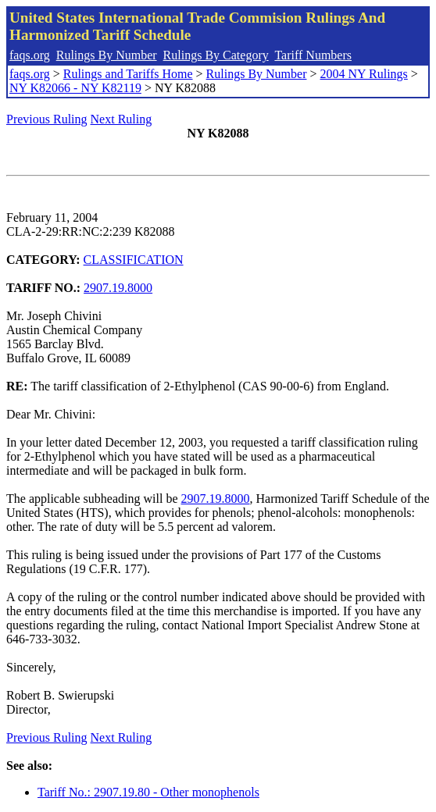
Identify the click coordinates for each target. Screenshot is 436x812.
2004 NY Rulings (364, 73)
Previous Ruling (47, 119)
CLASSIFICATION (134, 259)
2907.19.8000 (118, 287)
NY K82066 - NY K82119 (75, 87)
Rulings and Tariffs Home (128, 73)
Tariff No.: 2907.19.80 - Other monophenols (148, 792)
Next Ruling (121, 119)
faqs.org (29, 55)
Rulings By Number (106, 55)
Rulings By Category (216, 55)
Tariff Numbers (313, 55)
